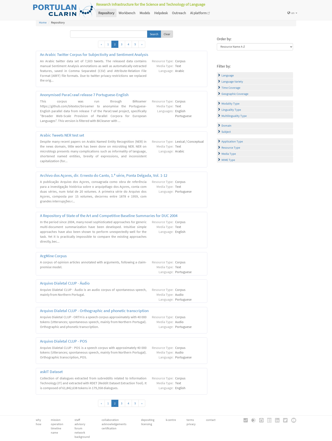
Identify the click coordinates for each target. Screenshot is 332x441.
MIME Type (228, 160)
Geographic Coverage (234, 94)
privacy (191, 424)
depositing (147, 420)
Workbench (127, 13)
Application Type (232, 141)
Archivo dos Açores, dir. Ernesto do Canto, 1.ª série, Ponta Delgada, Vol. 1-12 (103, 175)
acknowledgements (114, 424)
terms (190, 420)
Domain (226, 125)
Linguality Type (231, 110)
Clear (167, 34)
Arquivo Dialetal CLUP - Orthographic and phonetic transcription (94, 310)
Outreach (179, 13)
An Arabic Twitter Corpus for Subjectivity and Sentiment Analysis (94, 54)
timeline (56, 428)
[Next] (141, 44)
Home (43, 22)
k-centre (171, 420)
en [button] (292, 13)
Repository (106, 13)
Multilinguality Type (234, 116)
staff (77, 420)
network (80, 432)
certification (109, 428)
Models (145, 13)
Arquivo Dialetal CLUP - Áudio (65, 283)
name (54, 432)
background (82, 437)
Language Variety (232, 81)
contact (211, 420)
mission (56, 420)
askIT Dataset (51, 371)
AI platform (200, 13)
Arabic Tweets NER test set (62, 135)
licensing (146, 424)
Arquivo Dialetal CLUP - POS (63, 341)
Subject (226, 132)
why (38, 420)
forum (78, 428)
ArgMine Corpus (53, 255)
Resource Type (230, 147)
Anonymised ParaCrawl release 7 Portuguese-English (84, 94)
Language (227, 75)
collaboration (110, 420)
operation (57, 424)
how (38, 424)
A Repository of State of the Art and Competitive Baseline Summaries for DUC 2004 (108, 215)
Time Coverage (230, 88)
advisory (80, 424)
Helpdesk (161, 13)
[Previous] (101, 44)
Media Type (228, 154)
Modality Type (230, 103)
